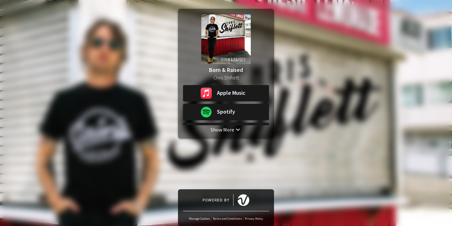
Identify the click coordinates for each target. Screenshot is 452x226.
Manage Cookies (199, 219)
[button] (226, 93)
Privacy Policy (254, 219)
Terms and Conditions (227, 219)
